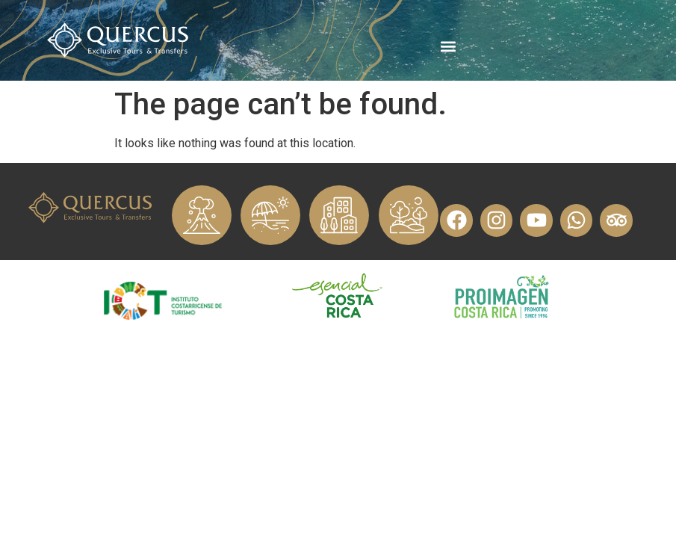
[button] (447, 46)
